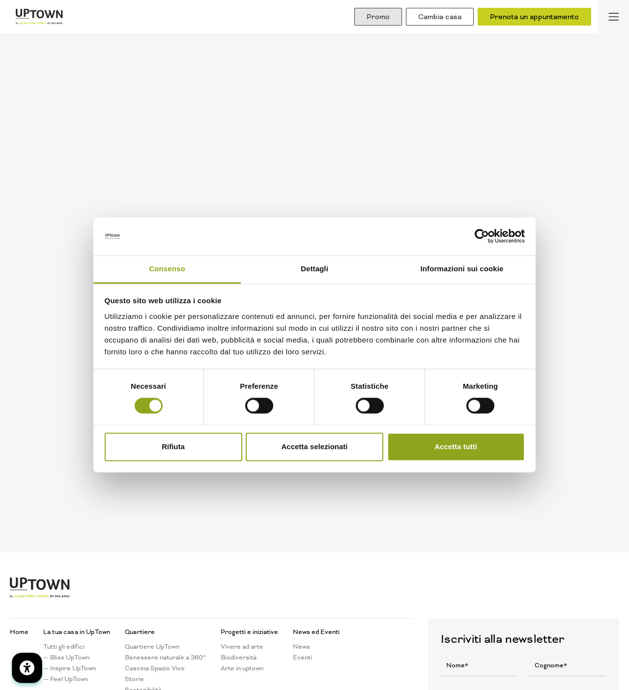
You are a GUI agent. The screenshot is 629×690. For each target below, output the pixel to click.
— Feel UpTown (65, 679)
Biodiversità (239, 657)
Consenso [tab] (167, 268)
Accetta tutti (455, 446)
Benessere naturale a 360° (165, 657)
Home (19, 632)
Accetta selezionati (314, 446)
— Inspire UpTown (69, 668)
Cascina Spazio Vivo (155, 668)
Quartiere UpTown (152, 646)
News (301, 646)
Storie (134, 679)
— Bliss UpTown (66, 657)
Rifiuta (173, 446)
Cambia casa (439, 17)
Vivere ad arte (242, 646)
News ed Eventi (316, 632)
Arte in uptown (242, 668)
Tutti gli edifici (64, 646)
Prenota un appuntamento (534, 17)
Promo (378, 17)
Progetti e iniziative (249, 632)
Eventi (302, 657)
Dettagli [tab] (314, 268)
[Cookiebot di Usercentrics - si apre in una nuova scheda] (482, 236)
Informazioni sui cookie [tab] (462, 268)
